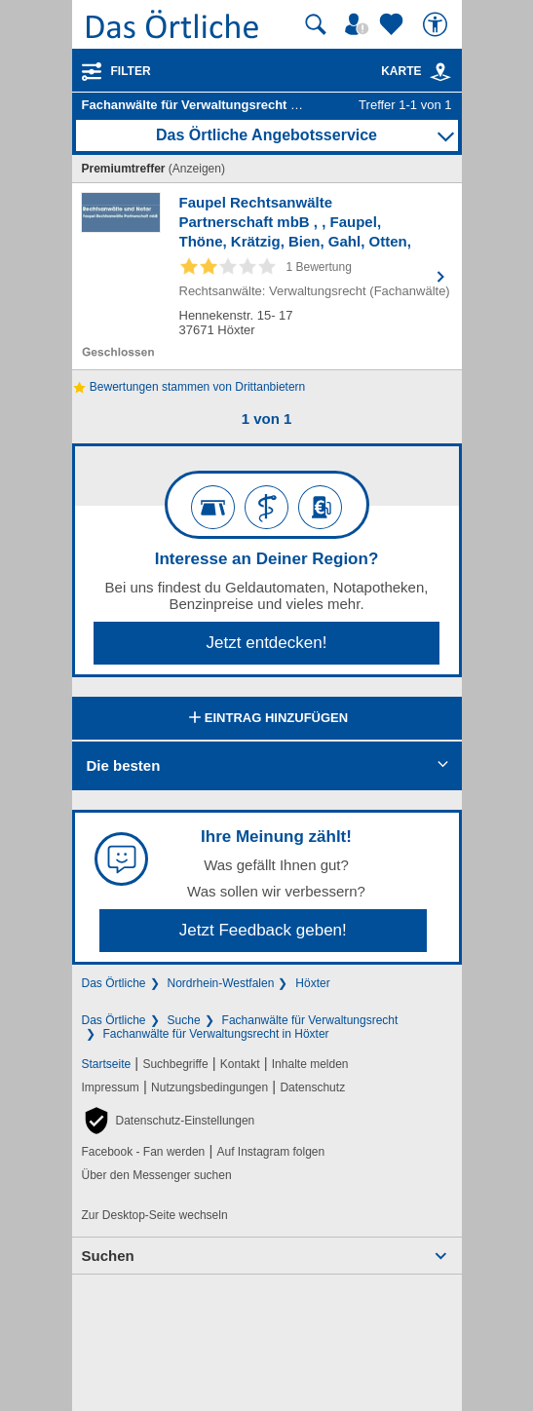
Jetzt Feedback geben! (263, 930)
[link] (440, 72)
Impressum (110, 1087)
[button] (168, 1120)
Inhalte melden (310, 1064)
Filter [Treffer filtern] (131, 71)
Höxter (312, 983)
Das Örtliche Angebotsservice (266, 135)
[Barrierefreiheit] (437, 24)
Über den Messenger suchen (157, 1175)
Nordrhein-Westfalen (221, 983)
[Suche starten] (315, 24)
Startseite (107, 1064)
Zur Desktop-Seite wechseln (155, 1215)
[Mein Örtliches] (359, 24)
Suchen (108, 1255)
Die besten (124, 765)
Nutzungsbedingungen (209, 1087)
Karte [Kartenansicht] (416, 71)
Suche (184, 1020)
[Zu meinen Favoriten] (393, 24)
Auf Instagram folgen (270, 1152)
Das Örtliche (114, 983)
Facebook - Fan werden (144, 1152)
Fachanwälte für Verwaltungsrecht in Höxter (216, 1034)
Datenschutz (312, 1087)
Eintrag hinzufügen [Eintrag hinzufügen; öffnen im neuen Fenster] (266, 719)
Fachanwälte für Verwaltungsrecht (310, 1020)
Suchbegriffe (175, 1064)
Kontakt (240, 1064)
